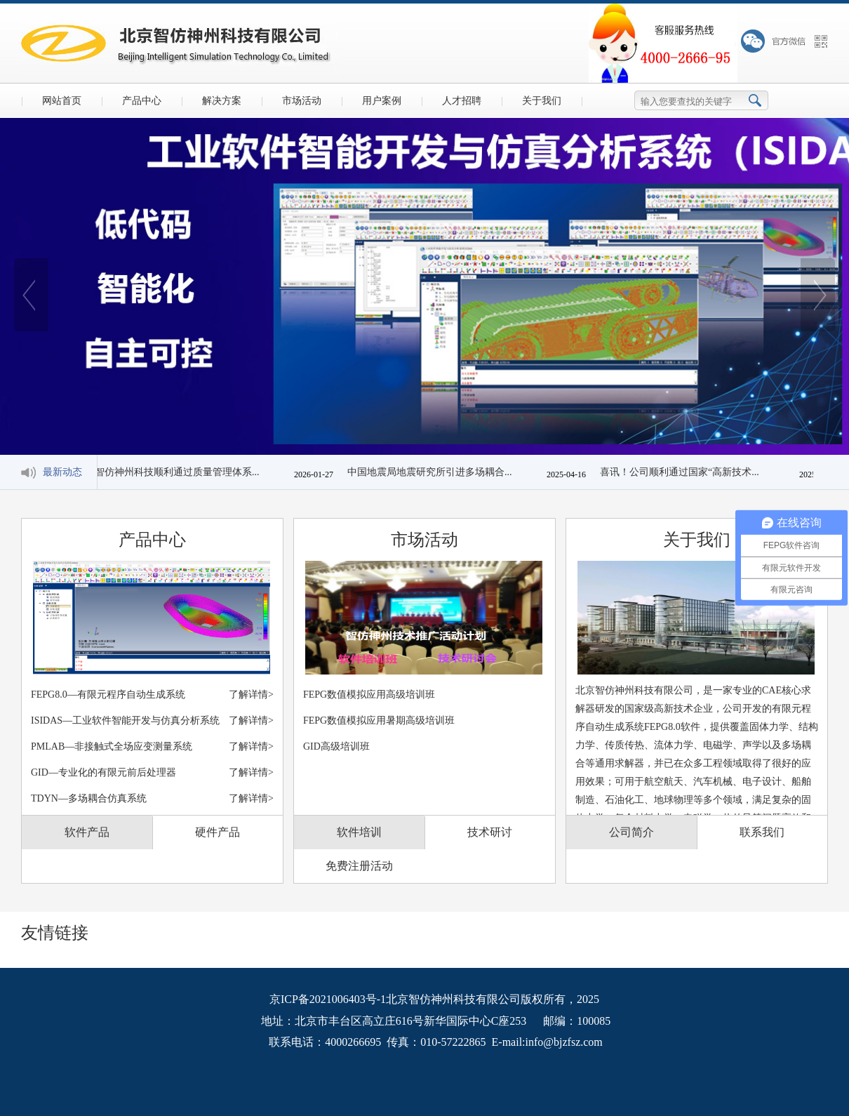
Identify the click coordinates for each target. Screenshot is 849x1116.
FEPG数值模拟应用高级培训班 (369, 694)
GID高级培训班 (336, 746)
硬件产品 (217, 832)
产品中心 (141, 100)
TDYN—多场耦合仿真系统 (152, 798)
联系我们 (762, 832)
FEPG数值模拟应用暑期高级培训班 (379, 720)
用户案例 (381, 100)
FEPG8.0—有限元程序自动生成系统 (152, 695)
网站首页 (61, 100)
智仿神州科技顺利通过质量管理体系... (180, 472)
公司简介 (631, 832)
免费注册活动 (359, 866)
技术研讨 (489, 832)
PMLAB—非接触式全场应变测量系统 (152, 746)
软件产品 (87, 832)
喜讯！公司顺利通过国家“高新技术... (682, 472)
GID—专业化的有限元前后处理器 (152, 772)
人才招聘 (461, 100)
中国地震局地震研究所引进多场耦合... (432, 472)
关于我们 (541, 100)
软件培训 (359, 832)
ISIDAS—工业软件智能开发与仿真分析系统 (152, 720)
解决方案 (221, 100)
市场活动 (301, 100)
